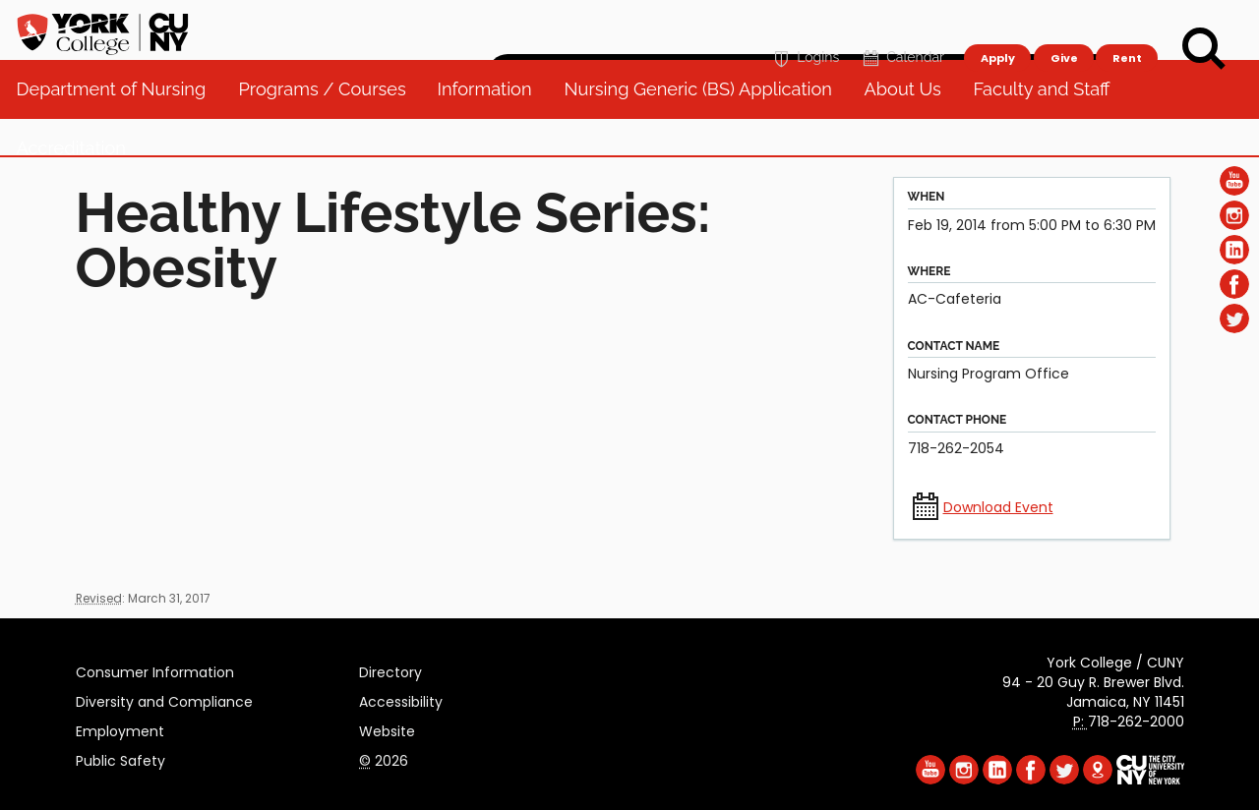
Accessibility (401, 699)
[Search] (1204, 49)
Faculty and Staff (1049, 127)
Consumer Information (155, 669)
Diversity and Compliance (164, 699)
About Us (909, 127)
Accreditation (79, 186)
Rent (1127, 25)
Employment (120, 728)
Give (1063, 25)
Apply (997, 25)
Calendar (901, 26)
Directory (390, 669)
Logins (804, 26)
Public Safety (120, 758)
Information (493, 127)
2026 (383, 758)
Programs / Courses (329, 127)
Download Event (998, 507)
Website (387, 728)
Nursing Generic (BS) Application (705, 127)
